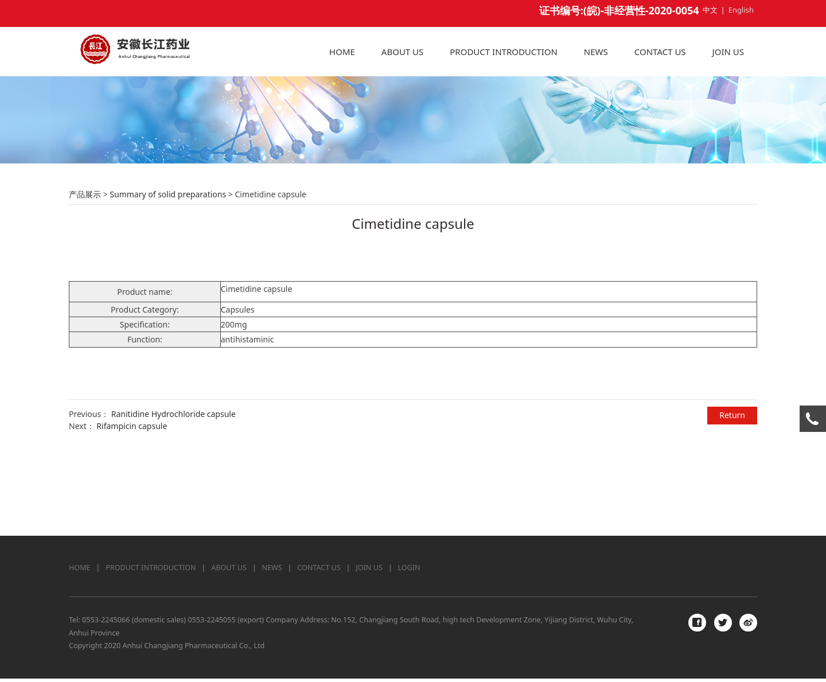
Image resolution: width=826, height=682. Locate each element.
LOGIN (409, 571)
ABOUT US (402, 51)
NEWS (596, 51)
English (741, 10)
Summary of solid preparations (168, 270)
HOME (342, 51)
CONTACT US (660, 51)
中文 (710, 10)
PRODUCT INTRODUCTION (504, 51)
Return (732, 491)
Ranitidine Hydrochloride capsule (173, 490)
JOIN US (728, 51)
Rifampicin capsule (131, 502)
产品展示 (85, 270)
